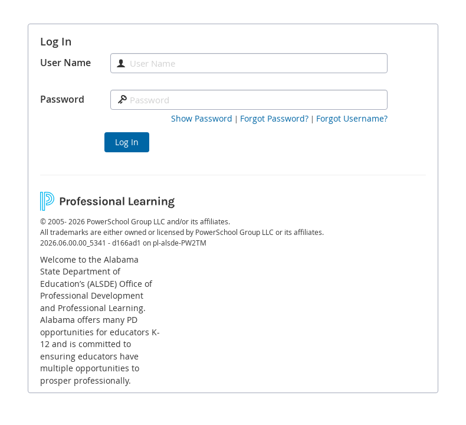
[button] (201, 118)
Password (62, 99)
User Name (65, 62)
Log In (127, 142)
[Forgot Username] (352, 118)
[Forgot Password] (274, 118)
